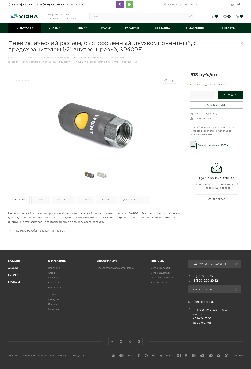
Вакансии (54, 267)
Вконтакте (112, 341)
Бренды (14, 281)
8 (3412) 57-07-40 (23, 4)
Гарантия (53, 309)
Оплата (85, 200)
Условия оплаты (160, 267)
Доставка (107, 200)
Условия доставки (161, 272)
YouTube (121, 341)
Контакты (53, 282)
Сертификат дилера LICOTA (213, 145)
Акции (13, 267)
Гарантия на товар (162, 277)
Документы (54, 287)
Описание (18, 200)
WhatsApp (139, 341)
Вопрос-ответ (159, 282)
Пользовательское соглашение (115, 267)
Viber (120, 4)
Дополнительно (133, 200)
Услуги (13, 274)
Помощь (157, 260)
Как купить (63, 200)
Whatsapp (129, 4)
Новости (53, 277)
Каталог (14, 260)
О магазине (57, 260)
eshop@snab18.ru (204, 301)
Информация (107, 260)
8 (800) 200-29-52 (52, 4)
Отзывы (41, 200)
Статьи (52, 294)
